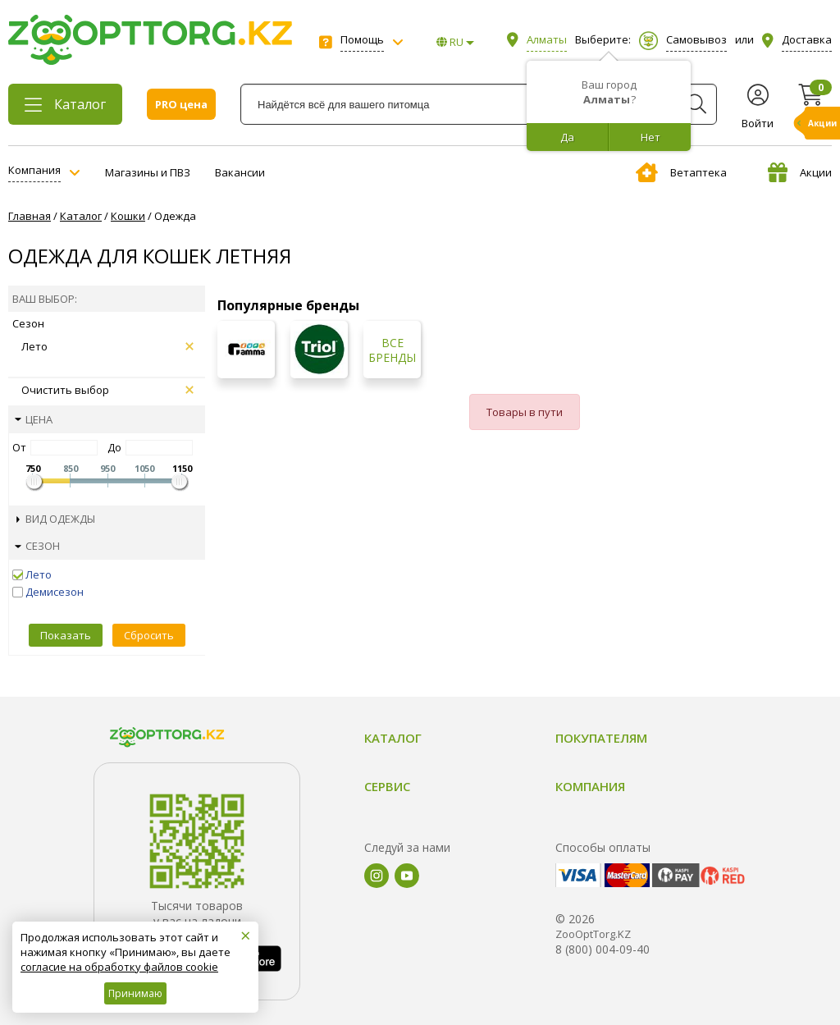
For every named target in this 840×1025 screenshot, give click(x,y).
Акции (800, 172)
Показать (65, 635)
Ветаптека (681, 172)
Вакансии (240, 172)
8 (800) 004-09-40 (602, 949)
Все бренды (392, 350)
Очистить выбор (107, 389)
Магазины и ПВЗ (147, 172)
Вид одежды (55, 518)
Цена (33, 419)
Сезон (37, 545)
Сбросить (149, 635)
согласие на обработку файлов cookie (119, 966)
